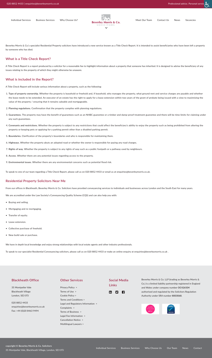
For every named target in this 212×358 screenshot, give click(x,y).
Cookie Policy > (68, 295)
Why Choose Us (153, 348)
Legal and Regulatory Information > (78, 303)
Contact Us (163, 20)
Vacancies (190, 20)
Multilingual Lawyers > (72, 324)
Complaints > (67, 307)
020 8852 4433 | (16, 3)
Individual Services (21, 20)
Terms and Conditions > (72, 299)
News (177, 20)
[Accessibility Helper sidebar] (208, 4)
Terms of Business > (70, 311)
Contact (197, 348)
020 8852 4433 (20, 302)
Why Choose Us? (69, 20)
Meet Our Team (144, 20)
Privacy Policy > (68, 287)
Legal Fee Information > (72, 315)
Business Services (45, 20)
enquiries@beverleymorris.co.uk (42, 3)
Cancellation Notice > (71, 319)
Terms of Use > (68, 291)
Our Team (172, 348)
